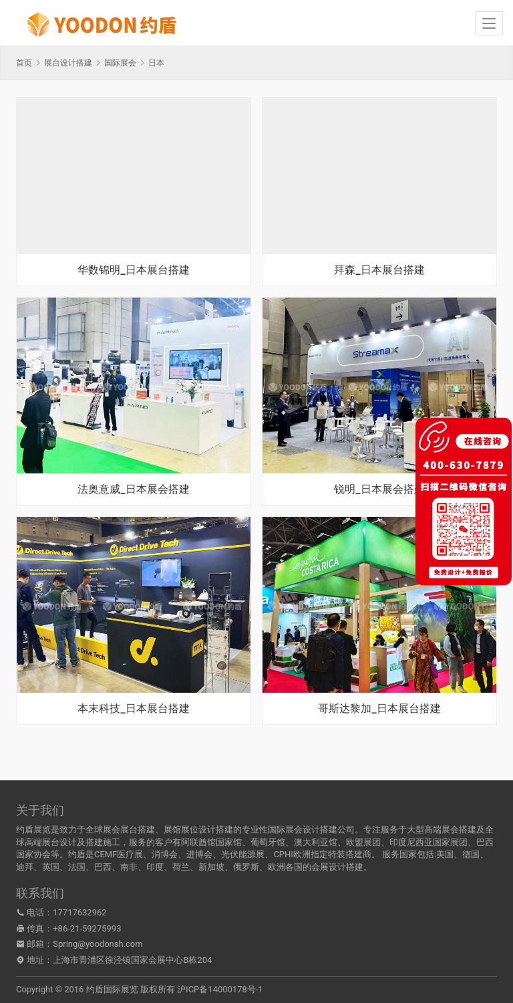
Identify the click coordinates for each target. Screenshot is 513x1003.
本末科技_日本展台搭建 (133, 709)
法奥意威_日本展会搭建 (133, 489)
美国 (445, 854)
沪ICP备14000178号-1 (220, 989)
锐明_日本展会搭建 (379, 489)
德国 (471, 854)
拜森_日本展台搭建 (379, 270)
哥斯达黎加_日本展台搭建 (379, 709)
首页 (24, 63)
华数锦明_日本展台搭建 (133, 270)
